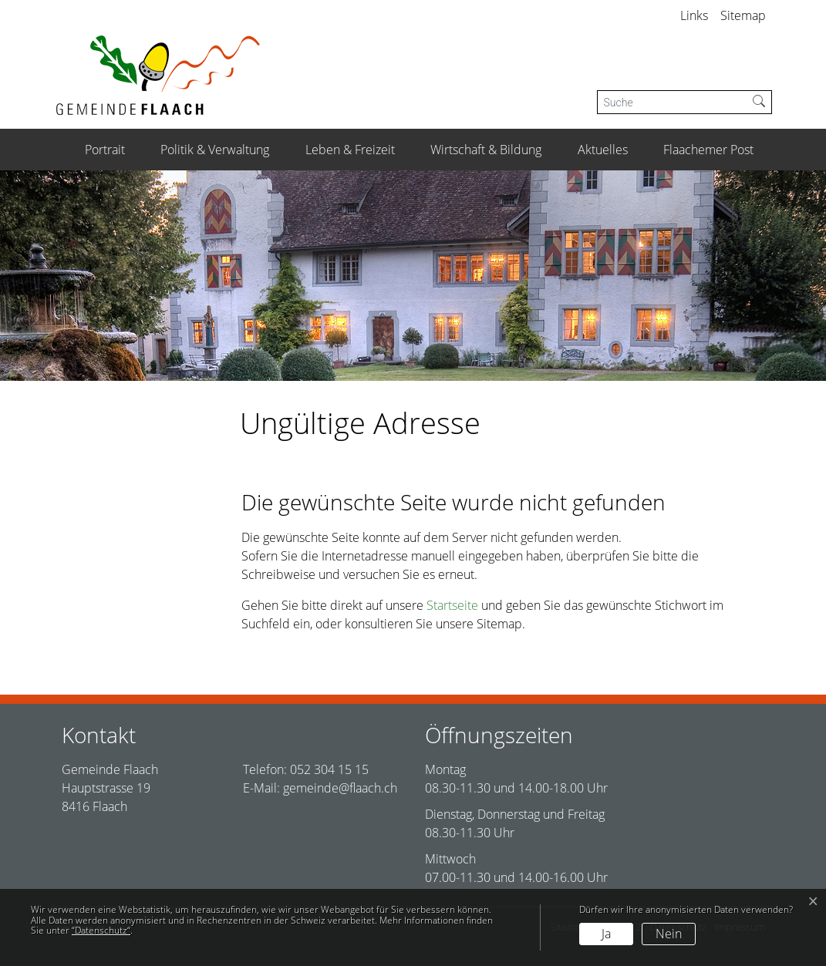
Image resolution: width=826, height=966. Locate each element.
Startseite (452, 605)
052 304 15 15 (329, 769)
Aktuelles (603, 149)
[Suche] (672, 102)
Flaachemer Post (708, 149)
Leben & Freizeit (350, 149)
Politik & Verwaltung (214, 149)
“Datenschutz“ (101, 930)
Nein (669, 933)
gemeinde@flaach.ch (340, 787)
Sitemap (743, 15)
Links (694, 15)
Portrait (105, 149)
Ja (606, 933)
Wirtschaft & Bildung (485, 149)
